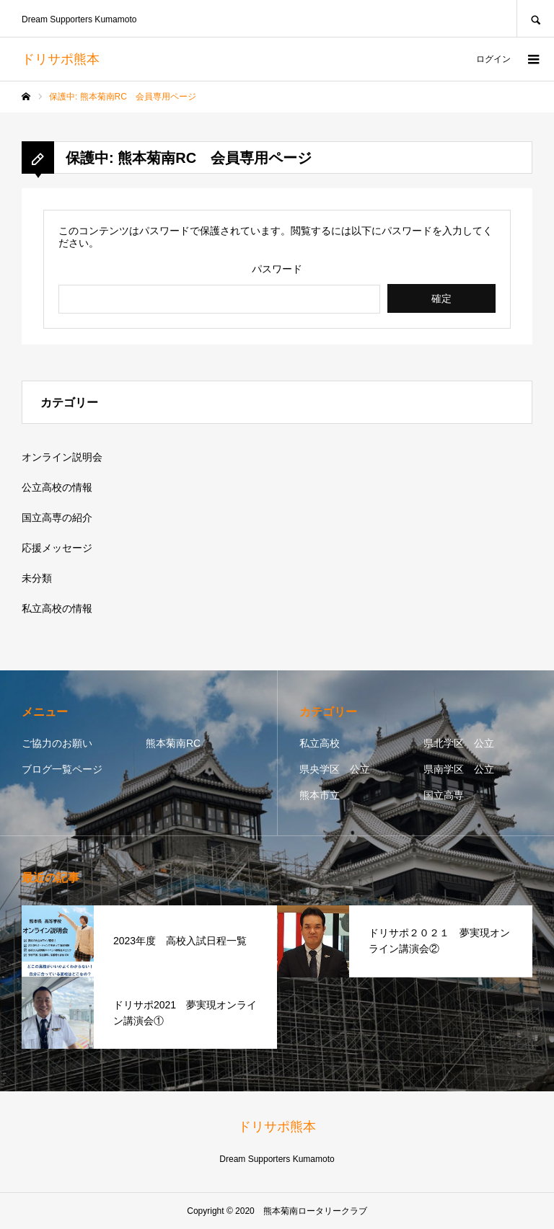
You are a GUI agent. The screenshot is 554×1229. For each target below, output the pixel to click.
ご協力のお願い (57, 743)
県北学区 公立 (458, 743)
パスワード (277, 269)
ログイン (493, 59)
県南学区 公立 (458, 769)
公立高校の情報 (57, 487)
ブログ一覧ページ (62, 769)
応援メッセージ (57, 548)
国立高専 (443, 795)
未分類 (37, 578)
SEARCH (535, 18)
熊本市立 (319, 795)
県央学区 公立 (334, 769)
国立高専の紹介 (57, 517)
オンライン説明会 (62, 457)
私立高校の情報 (57, 608)
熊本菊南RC (173, 743)
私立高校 (319, 743)
